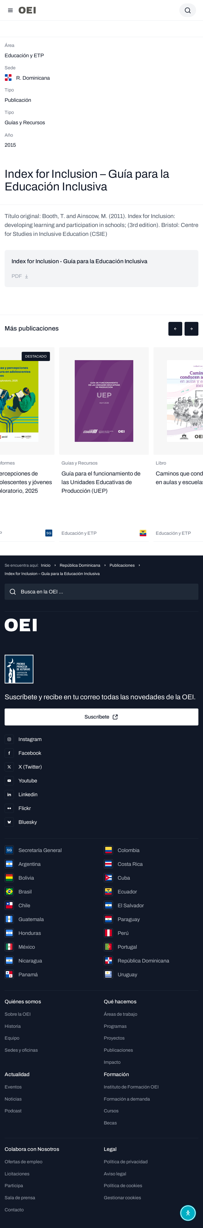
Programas (115, 1026)
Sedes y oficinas (21, 1050)
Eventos (13, 1086)
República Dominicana (80, 565)
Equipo (12, 1038)
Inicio (45, 565)
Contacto (14, 1209)
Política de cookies (123, 1185)
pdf (20, 276)
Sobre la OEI (18, 1014)
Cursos (111, 1110)
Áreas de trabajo (120, 1014)
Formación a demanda (127, 1099)
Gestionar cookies (122, 1197)
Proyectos (114, 1038)
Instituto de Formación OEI (131, 1086)
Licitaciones (17, 1173)
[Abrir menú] (10, 10)
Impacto (112, 1062)
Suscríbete (101, 717)
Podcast (13, 1110)
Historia (13, 1026)
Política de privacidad (126, 1161)
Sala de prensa (20, 1197)
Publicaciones (122, 565)
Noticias (13, 1099)
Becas (110, 1122)
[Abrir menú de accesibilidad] (188, 1213)
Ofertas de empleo (23, 1161)
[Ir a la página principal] (27, 10)
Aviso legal (115, 1173)
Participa (14, 1185)
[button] (175, 329)
